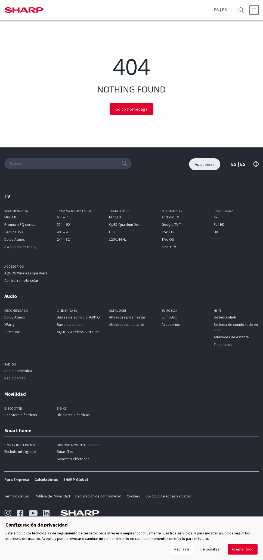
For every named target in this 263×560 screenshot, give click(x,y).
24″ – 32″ (64, 239)
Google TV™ (171, 224)
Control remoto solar (21, 280)
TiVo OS (168, 239)
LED (112, 232)
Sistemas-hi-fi (225, 317)
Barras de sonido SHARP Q (78, 317)
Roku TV (168, 232)
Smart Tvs (65, 451)
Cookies (133, 496)
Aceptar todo (242, 549)
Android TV (170, 217)
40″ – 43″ (64, 232)
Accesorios (171, 324)
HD (216, 232)
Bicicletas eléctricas (73, 414)
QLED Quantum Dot (124, 224)
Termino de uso (16, 496)
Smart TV (169, 246)
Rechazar (182, 549)
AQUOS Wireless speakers (26, 273)
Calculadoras (46, 479)
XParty (9, 324)
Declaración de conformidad (98, 496)
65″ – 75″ (64, 217)
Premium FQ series (19, 224)
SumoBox (12, 331)
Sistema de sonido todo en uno (236, 327)
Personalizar (210, 549)
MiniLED (10, 217)
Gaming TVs (13, 232)
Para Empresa (16, 479)
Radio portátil (15, 378)
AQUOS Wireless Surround (78, 331)
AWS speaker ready (20, 246)
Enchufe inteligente (20, 451)
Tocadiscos (223, 344)
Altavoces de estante (126, 324)
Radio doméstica (18, 370)
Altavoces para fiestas (127, 317)
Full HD (219, 224)
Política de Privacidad (52, 496)
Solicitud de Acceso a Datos (168, 496)
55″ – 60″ (64, 224)
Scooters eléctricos (20, 414)
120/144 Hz (118, 239)
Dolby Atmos (14, 239)
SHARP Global (75, 479)
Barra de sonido (70, 324)
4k (216, 217)
